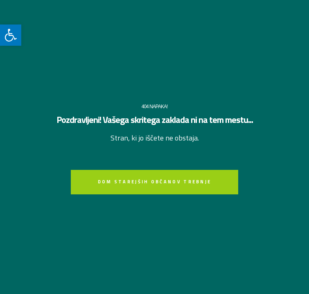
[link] (10, 35)
